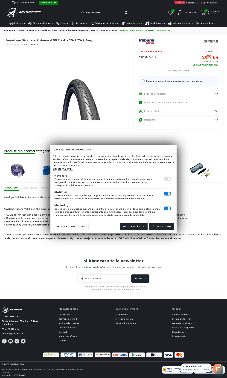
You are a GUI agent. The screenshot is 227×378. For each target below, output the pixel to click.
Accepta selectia (133, 226)
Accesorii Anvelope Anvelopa (73, 30)
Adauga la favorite (178, 70)
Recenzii (46, 187)
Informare (147, 120)
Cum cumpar (122, 314)
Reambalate (192, 3)
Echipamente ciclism (104, 23)
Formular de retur (181, 319)
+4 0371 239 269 (23, 2)
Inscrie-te (140, 278)
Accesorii (79, 23)
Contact (63, 332)
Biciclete (17, 23)
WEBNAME (20, 375)
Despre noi (64, 314)
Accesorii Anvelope (47, 30)
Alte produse (205, 23)
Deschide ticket (48, 2)
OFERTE (180, 2)
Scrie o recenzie (30, 45)
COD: (205, 51)
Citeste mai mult (63, 168)
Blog (203, 3)
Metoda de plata (124, 319)
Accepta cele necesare (70, 226)
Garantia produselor (182, 323)
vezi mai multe (211, 41)
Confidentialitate (67, 327)
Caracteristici (29, 187)
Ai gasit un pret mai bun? (205, 65)
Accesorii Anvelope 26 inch (104, 30)
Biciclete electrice (40, 23)
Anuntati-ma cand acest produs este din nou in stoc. (173, 80)
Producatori (212, 3)
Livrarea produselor (152, 94)
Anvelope (31, 30)
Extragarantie (179, 336)
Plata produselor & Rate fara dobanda (163, 102)
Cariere (62, 340)
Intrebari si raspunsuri (183, 327)
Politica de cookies (69, 323)
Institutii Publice (150, 111)
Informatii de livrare (125, 323)
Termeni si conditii (68, 319)
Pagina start (10, 30)
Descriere (11, 187)
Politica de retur (180, 314)
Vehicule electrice (180, 23)
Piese (62, 23)
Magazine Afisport (68, 336)
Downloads (178, 332)
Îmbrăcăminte (132, 23)
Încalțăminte (155, 23)
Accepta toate (162, 226)
